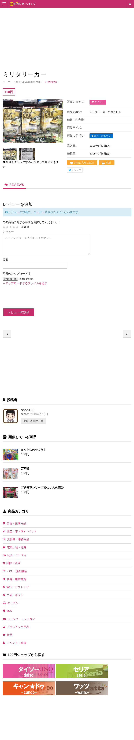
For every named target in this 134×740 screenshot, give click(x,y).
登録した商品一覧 (33, 424)
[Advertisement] (67, 38)
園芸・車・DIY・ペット (20, 534)
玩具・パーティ (15, 558)
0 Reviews (51, 81)
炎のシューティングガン (7, 337)
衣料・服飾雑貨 (14, 582)
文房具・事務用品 (16, 542)
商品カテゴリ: (75, 135)
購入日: (71, 145)
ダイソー (97, 102)
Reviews (17, 187)
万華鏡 (25, 471)
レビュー (8, 235)
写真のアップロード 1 (16, 276)
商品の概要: (74, 111)
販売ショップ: (75, 101)
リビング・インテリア (19, 622)
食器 (7, 614)
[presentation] (29, 300)
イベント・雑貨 (14, 646)
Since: (25, 417)
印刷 (108, 162)
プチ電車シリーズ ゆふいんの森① (42, 490)
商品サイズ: (74, 127)
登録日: (71, 153)
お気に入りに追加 (84, 162)
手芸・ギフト (13, 598)
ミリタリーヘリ (127, 337)
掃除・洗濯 (11, 566)
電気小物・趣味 (15, 550)
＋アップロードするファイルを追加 (25, 286)
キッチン (10, 606)
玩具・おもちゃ (101, 135)
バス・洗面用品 (15, 574)
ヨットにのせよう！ (33, 452)
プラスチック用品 (16, 630)
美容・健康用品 (14, 526)
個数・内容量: (75, 119)
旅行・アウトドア (16, 590)
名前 (5, 262)
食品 (7, 638)
